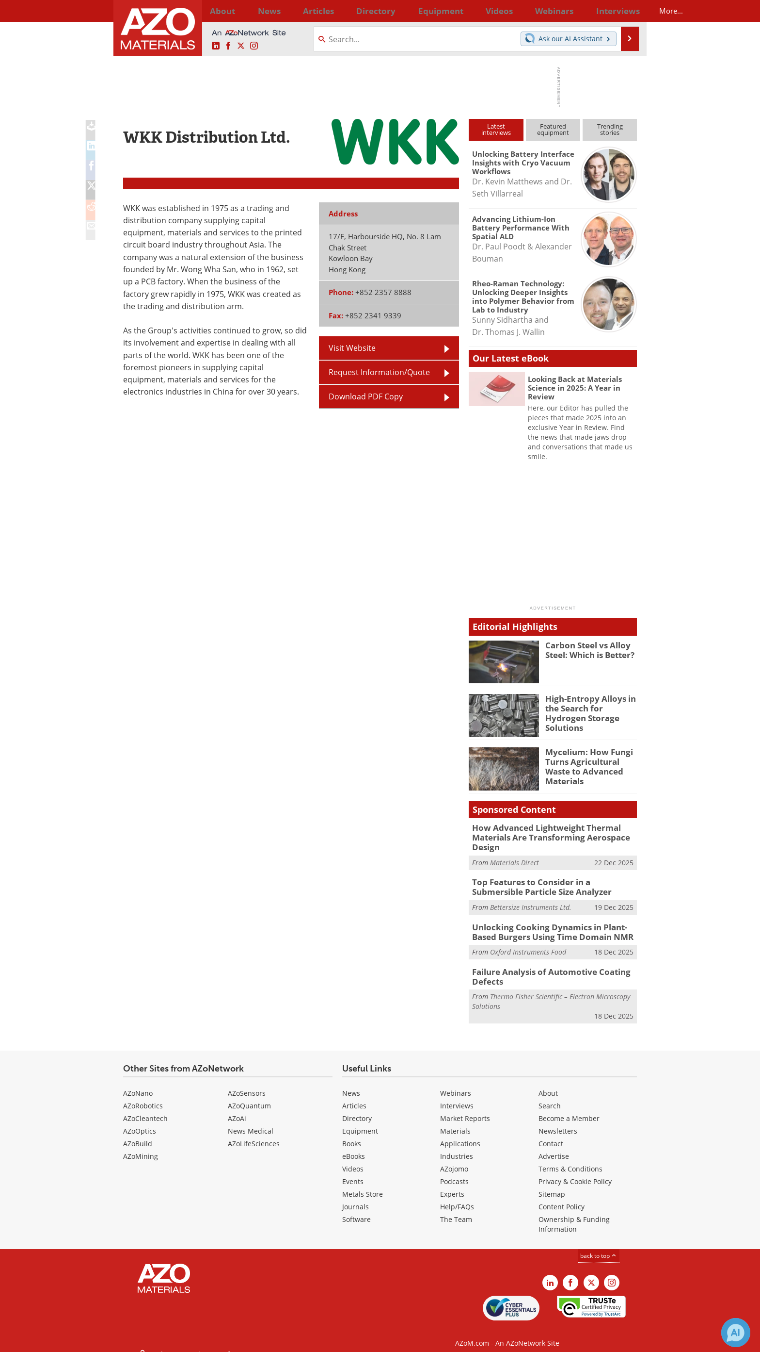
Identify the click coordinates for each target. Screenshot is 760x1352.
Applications (460, 1134)
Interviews (457, 1097)
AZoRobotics (143, 1097)
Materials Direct (514, 859)
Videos (353, 1160)
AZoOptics (139, 1122)
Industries (456, 1147)
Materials (455, 1122)
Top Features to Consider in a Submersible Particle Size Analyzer (549, 883)
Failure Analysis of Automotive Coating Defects (543, 969)
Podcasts (454, 1172)
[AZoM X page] (241, 46)
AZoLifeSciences (254, 1134)
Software (356, 1210)
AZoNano (138, 1084)
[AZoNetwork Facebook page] (228, 46)
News (351, 1084)
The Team (456, 1210)
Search (549, 1097)
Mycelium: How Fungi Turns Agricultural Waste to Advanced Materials (591, 760)
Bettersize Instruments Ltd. (530, 902)
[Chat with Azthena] (735, 1332)
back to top (598, 1247)
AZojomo (454, 1160)
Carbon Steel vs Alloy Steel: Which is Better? (586, 649)
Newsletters (557, 1122)
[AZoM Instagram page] (254, 46)
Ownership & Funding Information (574, 1215)
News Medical (250, 1122)
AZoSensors (247, 1084)
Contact (550, 1134)
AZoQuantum (249, 1097)
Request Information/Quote (379, 372)
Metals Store (362, 1185)
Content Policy (561, 1198)
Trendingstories (610, 129)
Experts (452, 1185)
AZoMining (140, 1147)
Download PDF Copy (366, 396)
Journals (355, 1198)
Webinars (455, 1084)
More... (624, 11)
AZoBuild (137, 1134)
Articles (354, 1097)
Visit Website (352, 348)
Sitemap (551, 1185)
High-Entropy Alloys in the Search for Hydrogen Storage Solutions (589, 707)
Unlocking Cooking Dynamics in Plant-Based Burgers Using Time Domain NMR (552, 926)
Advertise (553, 1147)
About (548, 1084)
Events (353, 1172)
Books (351, 1134)
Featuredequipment (553, 129)
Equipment (360, 1122)
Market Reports (465, 1109)
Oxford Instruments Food (528, 945)
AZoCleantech (145, 1109)
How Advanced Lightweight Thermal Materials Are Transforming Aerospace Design (542, 836)
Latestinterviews (496, 129)
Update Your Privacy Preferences (196, 1339)
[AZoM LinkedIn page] (216, 46)
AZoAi (237, 1109)
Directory (354, 11)
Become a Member (569, 1109)
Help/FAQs (457, 1198)
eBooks (353, 1147)
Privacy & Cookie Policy (575, 1172)
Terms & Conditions (570, 1160)
